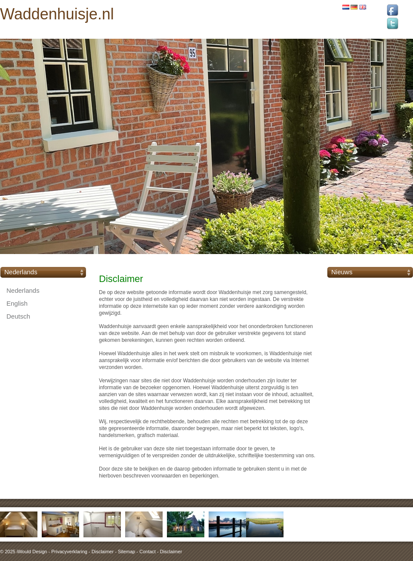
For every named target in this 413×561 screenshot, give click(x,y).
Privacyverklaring (69, 551)
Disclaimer (103, 551)
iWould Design (32, 551)
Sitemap (126, 551)
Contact (147, 551)
